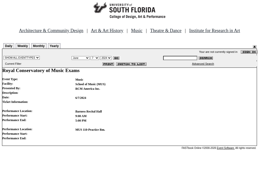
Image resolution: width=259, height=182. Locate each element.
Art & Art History (107, 30)
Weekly (22, 46)
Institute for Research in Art (214, 30)
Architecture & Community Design (51, 30)
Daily (8, 46)
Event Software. (226, 148)
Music (136, 30)
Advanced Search (203, 63)
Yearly (54, 46)
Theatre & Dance (165, 30)
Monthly (39, 46)
